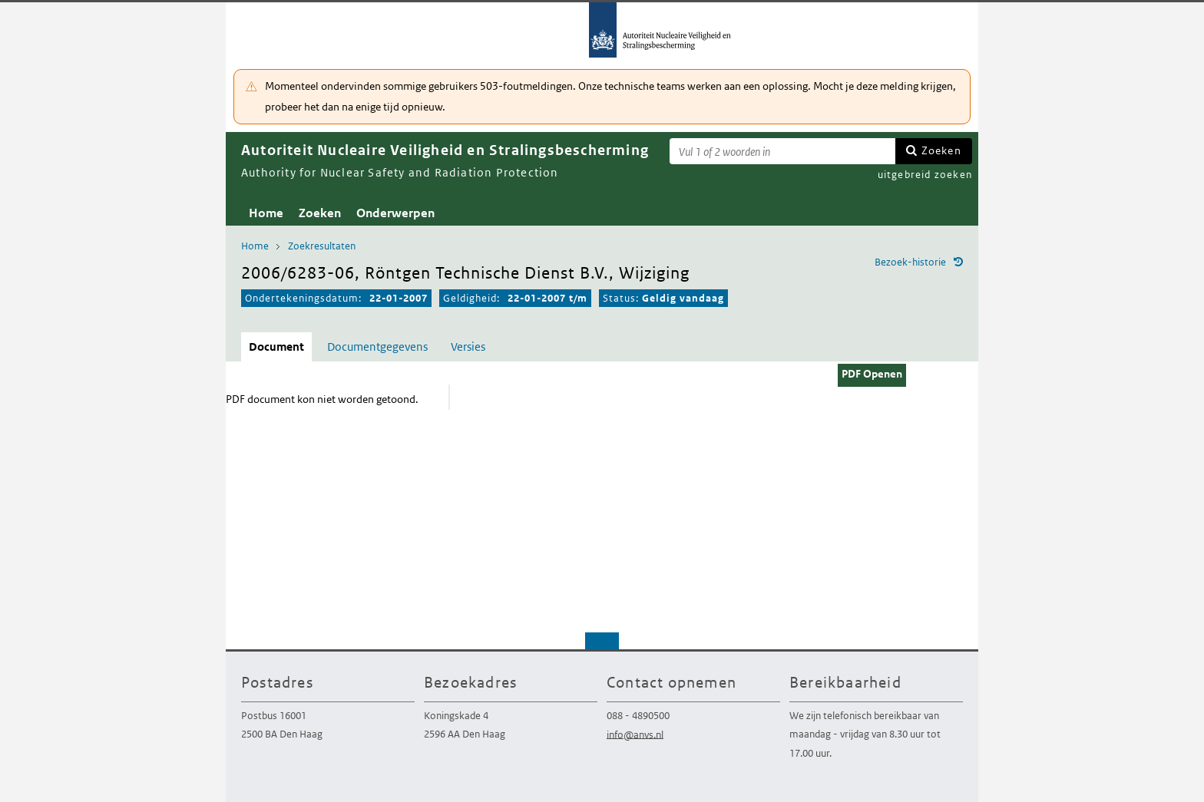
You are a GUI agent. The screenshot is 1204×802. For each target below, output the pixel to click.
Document (276, 346)
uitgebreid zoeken (925, 174)
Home (266, 213)
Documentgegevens (377, 346)
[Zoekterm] (782, 151)
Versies (468, 346)
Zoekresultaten (322, 245)
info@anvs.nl (635, 734)
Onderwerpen (395, 213)
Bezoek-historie (910, 262)
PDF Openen (872, 374)
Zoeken (941, 150)
